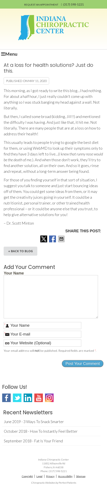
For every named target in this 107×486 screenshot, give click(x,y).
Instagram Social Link (49, 398)
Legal (39, 476)
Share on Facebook (53, 239)
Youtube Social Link (38, 398)
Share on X (44, 239)
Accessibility (65, 476)
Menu (9, 54)
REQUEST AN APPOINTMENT (41, 4)
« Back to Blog (20, 251)
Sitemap (80, 476)
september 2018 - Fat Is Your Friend (33, 440)
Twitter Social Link (17, 398)
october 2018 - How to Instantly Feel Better (41, 431)
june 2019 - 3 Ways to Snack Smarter (34, 421)
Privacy (50, 476)
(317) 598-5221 (73, 4)
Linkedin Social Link (28, 398)
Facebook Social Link (6, 398)
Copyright (27, 476)
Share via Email (62, 239)
